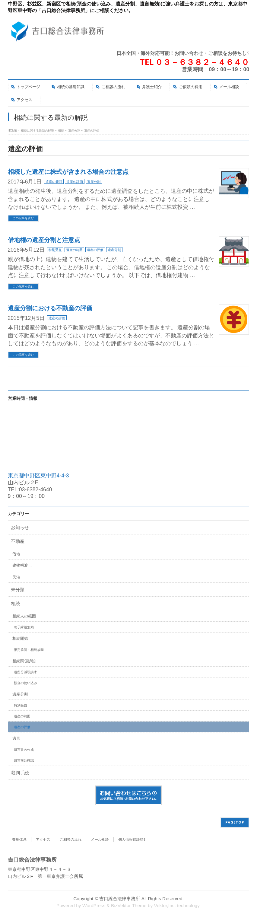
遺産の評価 (74, 181)
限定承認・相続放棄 (29, 650)
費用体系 (19, 839)
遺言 (16, 738)
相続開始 (20, 638)
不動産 (17, 541)
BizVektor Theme (129, 905)
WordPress (93, 905)
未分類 (17, 589)
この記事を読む (23, 218)
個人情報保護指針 (132, 839)
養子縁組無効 (24, 627)
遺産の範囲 (54, 181)
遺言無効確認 (24, 760)
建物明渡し (22, 565)
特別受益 (55, 250)
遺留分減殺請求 (25, 672)
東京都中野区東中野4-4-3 (38, 476)
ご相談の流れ (70, 839)
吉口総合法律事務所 (119, 898)
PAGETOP (234, 822)
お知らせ (20, 527)
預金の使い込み (25, 683)
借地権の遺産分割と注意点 (44, 240)
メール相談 (100, 839)
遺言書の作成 (24, 749)
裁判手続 (20, 772)
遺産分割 (93, 181)
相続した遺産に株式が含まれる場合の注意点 (68, 171)
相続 (15, 603)
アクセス (43, 839)
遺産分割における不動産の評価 (50, 308)
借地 (16, 554)
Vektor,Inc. (165, 905)
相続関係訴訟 (24, 661)
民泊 (16, 577)
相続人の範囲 (24, 616)
